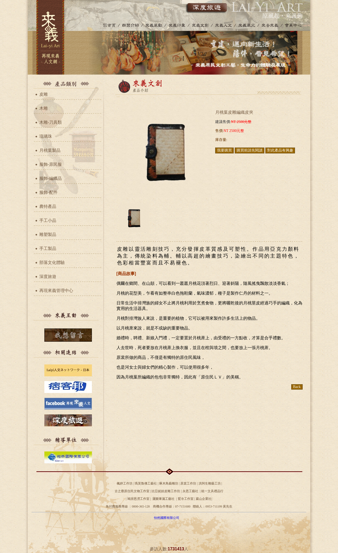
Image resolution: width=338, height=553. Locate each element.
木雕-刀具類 (50, 122)
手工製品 (47, 248)
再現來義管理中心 (56, 290)
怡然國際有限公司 (166, 518)
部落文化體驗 (52, 262)
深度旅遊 (47, 276)
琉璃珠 (45, 136)
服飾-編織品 (50, 178)
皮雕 (43, 94)
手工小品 (47, 220)
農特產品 (47, 206)
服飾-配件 (48, 192)
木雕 (43, 108)
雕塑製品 (47, 234)
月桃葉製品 (49, 150)
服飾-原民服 (50, 164)
